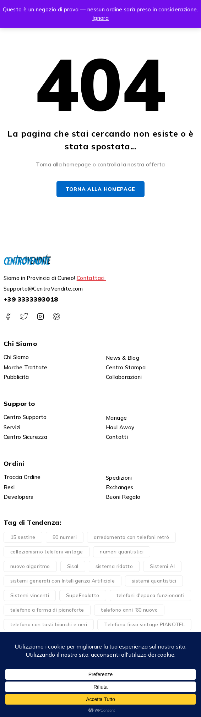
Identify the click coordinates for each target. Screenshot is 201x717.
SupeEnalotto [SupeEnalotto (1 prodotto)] (82, 595)
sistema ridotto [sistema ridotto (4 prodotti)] (114, 566)
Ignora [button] (100, 18)
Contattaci (91, 278)
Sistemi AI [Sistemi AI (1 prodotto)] (162, 566)
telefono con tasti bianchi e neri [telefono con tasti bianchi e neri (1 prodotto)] (48, 624)
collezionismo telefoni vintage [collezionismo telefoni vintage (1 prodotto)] (46, 551)
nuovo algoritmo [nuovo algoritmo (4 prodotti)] (30, 566)
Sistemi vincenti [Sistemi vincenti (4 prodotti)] (29, 595)
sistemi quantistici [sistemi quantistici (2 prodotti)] (154, 581)
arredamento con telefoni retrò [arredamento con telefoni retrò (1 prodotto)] (131, 537)
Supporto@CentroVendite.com (43, 289)
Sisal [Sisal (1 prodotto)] (72, 566)
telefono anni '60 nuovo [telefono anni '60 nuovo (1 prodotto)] (129, 610)
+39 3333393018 (31, 300)
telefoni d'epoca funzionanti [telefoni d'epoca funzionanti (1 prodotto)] (150, 595)
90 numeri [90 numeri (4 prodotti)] (65, 537)
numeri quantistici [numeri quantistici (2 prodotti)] (121, 551)
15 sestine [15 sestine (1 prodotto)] (23, 537)
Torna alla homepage (100, 189)
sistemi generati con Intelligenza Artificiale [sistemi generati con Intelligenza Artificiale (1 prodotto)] (62, 581)
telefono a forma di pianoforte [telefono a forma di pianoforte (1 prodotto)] (47, 610)
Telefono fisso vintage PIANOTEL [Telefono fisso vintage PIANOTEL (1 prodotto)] (144, 624)
